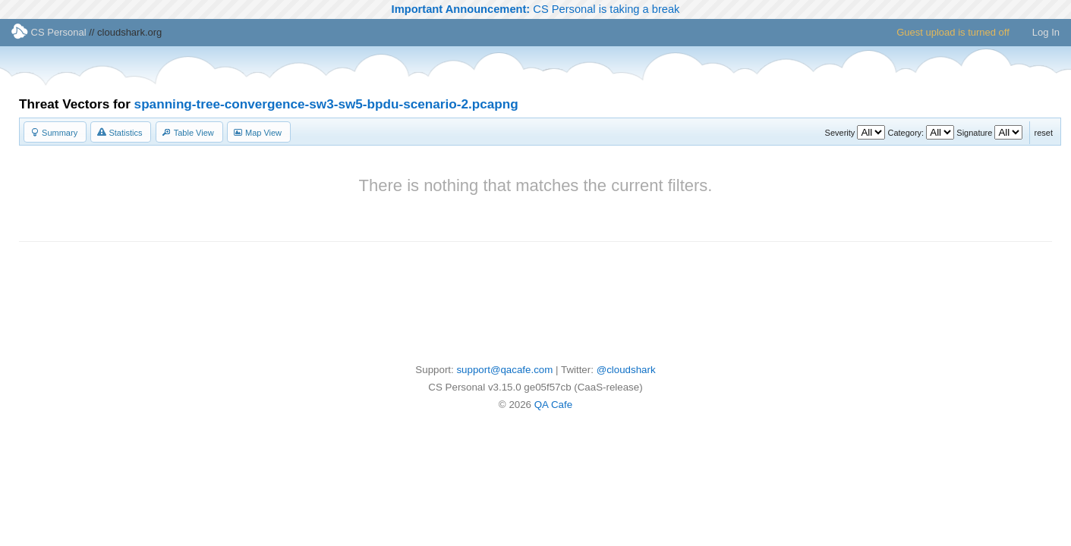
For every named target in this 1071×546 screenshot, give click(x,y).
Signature (974, 132)
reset (1044, 132)
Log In (1046, 32)
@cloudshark (626, 369)
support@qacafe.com (504, 369)
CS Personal (49, 32)
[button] (55, 132)
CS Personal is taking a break (536, 9)
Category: (905, 132)
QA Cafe (553, 404)
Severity (840, 132)
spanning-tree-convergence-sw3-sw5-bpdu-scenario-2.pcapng (326, 103)
